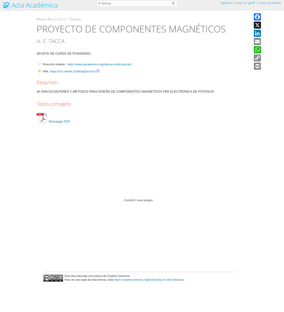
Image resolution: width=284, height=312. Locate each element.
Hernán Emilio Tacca (51, 19)
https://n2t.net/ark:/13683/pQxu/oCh (73, 71)
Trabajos (75, 19)
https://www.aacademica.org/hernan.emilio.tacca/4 (99, 64)
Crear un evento (269, 3)
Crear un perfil (245, 3)
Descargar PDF (53, 121)
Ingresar (226, 3)
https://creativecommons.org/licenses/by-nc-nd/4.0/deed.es (149, 279)
